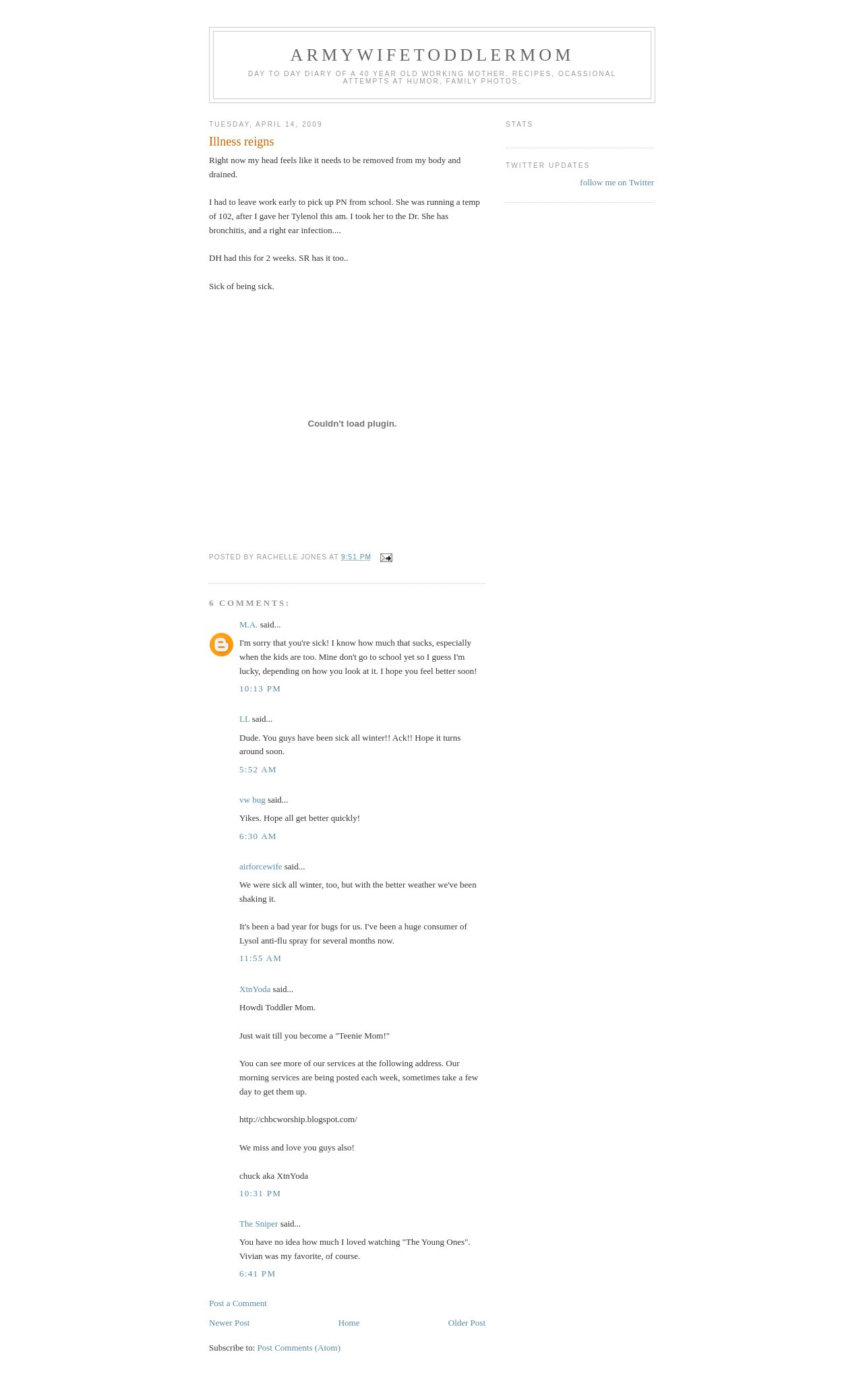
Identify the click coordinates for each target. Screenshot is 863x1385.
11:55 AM (260, 958)
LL (244, 719)
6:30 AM (258, 836)
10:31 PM (260, 1193)
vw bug (252, 800)
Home (349, 1323)
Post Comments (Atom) (299, 1348)
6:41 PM (257, 1273)
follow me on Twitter (617, 182)
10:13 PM (260, 688)
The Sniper (258, 1224)
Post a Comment (238, 1303)
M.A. (248, 624)
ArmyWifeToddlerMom (432, 55)
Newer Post (229, 1323)
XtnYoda (254, 989)
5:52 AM (258, 769)
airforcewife (260, 866)
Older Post (466, 1323)
